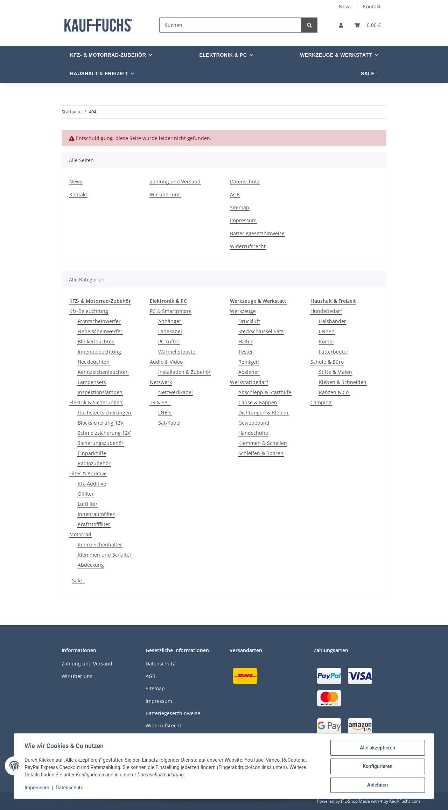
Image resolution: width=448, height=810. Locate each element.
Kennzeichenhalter (100, 544)
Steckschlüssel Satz (261, 331)
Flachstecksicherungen (104, 412)
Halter (245, 341)
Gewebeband (254, 422)
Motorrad (80, 534)
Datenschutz (70, 788)
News (345, 6)
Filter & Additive (88, 473)
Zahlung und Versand (175, 181)
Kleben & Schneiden (342, 382)
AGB (235, 194)
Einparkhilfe (92, 453)
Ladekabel (170, 331)
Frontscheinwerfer (99, 321)
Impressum (38, 788)
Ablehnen (376, 785)
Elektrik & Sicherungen (95, 402)
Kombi (326, 341)
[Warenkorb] (367, 25)
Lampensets (92, 382)
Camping (320, 402)
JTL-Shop (349, 801)
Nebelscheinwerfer (100, 331)
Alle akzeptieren (376, 749)
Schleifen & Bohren (261, 453)
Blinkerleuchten (96, 341)
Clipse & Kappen (257, 402)
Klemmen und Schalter (105, 554)
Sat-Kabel (169, 422)
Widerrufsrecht (248, 246)
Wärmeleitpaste (176, 351)
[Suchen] (230, 25)
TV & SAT (160, 402)
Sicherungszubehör (101, 443)
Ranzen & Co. (334, 392)
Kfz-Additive (92, 483)
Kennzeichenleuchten (103, 372)
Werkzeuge (243, 311)
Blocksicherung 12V (100, 422)
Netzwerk (161, 382)
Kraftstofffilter (94, 524)
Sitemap (239, 207)
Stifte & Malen (335, 372)
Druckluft (249, 321)
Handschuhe (253, 433)
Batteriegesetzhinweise (257, 233)
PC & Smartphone (170, 311)
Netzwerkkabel (175, 392)
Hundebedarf (326, 311)
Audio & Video (166, 361)
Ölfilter (86, 493)
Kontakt (372, 6)
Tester (245, 351)
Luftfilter (88, 504)
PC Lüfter (169, 341)
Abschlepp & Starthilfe (264, 392)
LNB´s (165, 412)
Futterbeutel (333, 351)
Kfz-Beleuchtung (88, 311)
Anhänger (169, 321)
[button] (341, 25)
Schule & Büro (327, 361)
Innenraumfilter (96, 514)
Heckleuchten (94, 361)
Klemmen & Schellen (262, 443)
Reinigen (248, 361)
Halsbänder (332, 321)
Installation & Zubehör (184, 372)
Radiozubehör (94, 463)
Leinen (327, 331)
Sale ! (78, 580)
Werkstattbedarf (249, 382)
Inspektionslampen (100, 392)
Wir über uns (165, 194)
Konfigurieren (376, 767)
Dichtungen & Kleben (263, 412)
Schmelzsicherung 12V (104, 433)
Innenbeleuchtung (99, 351)
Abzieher (248, 372)
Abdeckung (91, 564)
